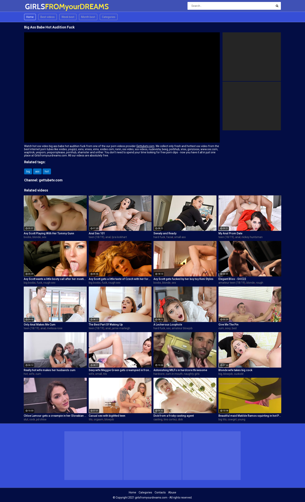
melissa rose (54, 328)
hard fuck (159, 237)
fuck (39, 282)
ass (37, 171)
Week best (67, 17)
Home (30, 17)
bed (234, 328)
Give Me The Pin (228, 324)
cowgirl (232, 419)
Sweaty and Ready (164, 233)
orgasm (98, 419)
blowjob (228, 373)
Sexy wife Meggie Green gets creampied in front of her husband (120, 370)
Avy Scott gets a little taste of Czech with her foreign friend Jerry (120, 279)
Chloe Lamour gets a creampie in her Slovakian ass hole (55, 415)
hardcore (159, 373)
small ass (180, 237)
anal (108, 237)
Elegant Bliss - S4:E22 (232, 279)
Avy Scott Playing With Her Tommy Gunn (49, 233)
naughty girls (192, 373)
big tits (222, 419)
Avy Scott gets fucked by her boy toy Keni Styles (183, 279)
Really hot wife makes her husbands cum (49, 370)
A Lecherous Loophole (167, 324)
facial (169, 237)
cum (221, 328)
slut (26, 419)
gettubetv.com (51, 180)
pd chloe (41, 419)
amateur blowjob (182, 328)
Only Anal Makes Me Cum (39, 324)
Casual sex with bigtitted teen (107, 415)
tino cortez (170, 419)
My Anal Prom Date (230, 233)
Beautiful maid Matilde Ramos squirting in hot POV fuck (249, 415)
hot (47, 171)
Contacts (160, 492)
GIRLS (35, 6)
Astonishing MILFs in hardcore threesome (180, 370)
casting (157, 419)
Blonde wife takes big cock (235, 370)
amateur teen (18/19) (231, 282)
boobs (27, 237)
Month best (88, 17)
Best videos (47, 17)
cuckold (238, 373)
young (241, 419)
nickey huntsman (252, 237)
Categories (108, 17)
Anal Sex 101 (97, 233)
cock (32, 419)
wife (31, 373)
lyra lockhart (119, 237)
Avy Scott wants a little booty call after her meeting (55, 279)
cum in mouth (174, 373)
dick (180, 419)
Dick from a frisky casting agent (173, 415)
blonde (36, 237)
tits (105, 373)
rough (259, 282)
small (98, 373)
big (28, 171)
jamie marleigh (121, 328)
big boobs (30, 282)
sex (44, 237)
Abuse (172, 492)
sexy (228, 328)
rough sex (49, 282)
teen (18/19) (96, 237)
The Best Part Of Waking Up (106, 324)
